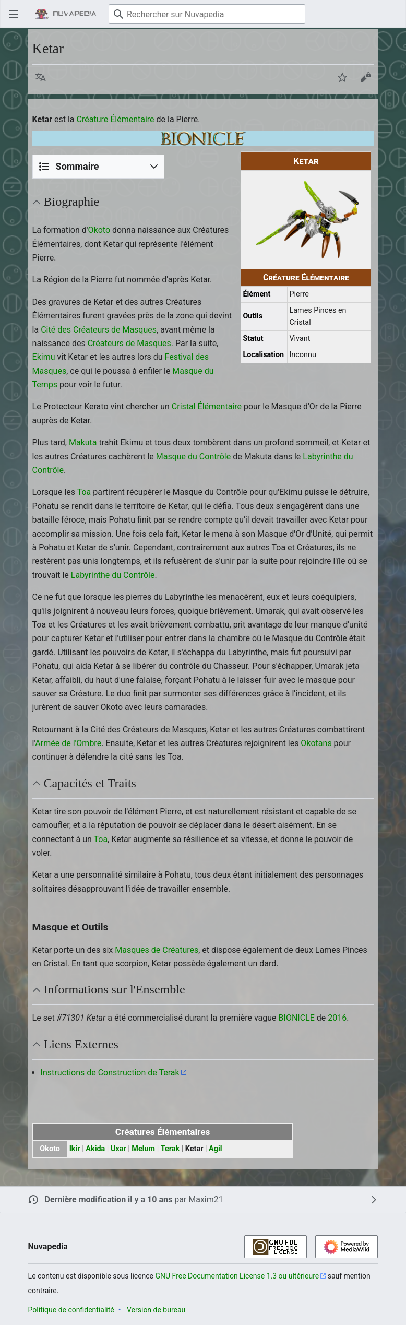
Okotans (316, 743)
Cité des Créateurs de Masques (99, 330)
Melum (143, 1148)
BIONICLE (297, 1018)
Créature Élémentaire (115, 119)
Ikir (74, 1148)
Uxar (118, 1148)
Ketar (194, 1148)
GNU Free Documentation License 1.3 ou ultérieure (237, 1276)
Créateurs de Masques (129, 343)
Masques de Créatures (156, 950)
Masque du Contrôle (193, 457)
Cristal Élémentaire (207, 406)
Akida (95, 1148)
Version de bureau (156, 1310)
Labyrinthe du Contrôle (113, 575)
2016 (337, 1018)
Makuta (83, 442)
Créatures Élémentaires (162, 1132)
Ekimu (43, 357)
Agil (215, 1148)
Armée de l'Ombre (68, 743)
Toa (84, 492)
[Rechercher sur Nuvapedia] (207, 14)
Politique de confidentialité (71, 1310)
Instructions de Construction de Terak (110, 1073)
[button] (40, 77)
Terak (170, 1148)
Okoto (99, 230)
